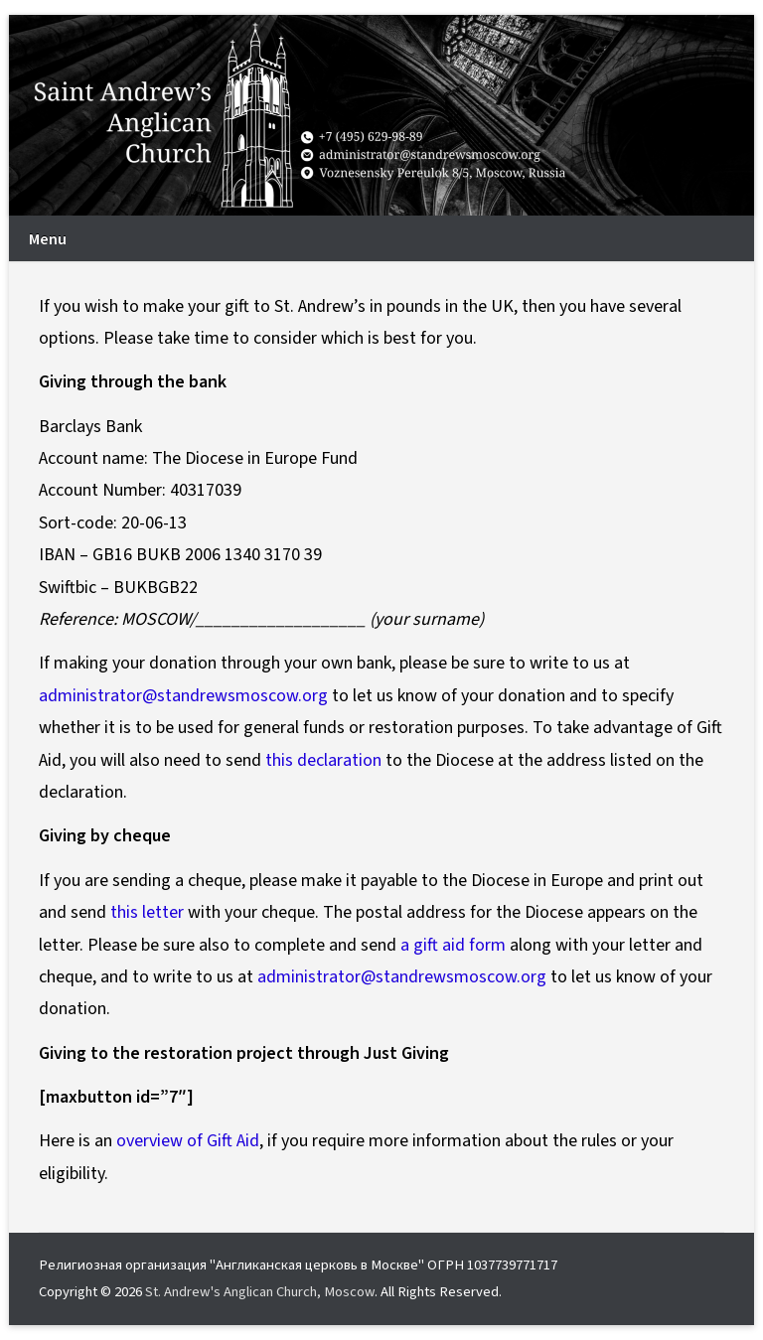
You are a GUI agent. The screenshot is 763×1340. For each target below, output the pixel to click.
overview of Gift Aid (187, 1140)
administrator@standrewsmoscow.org (183, 695)
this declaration (323, 760)
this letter (147, 912)
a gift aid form (453, 945)
